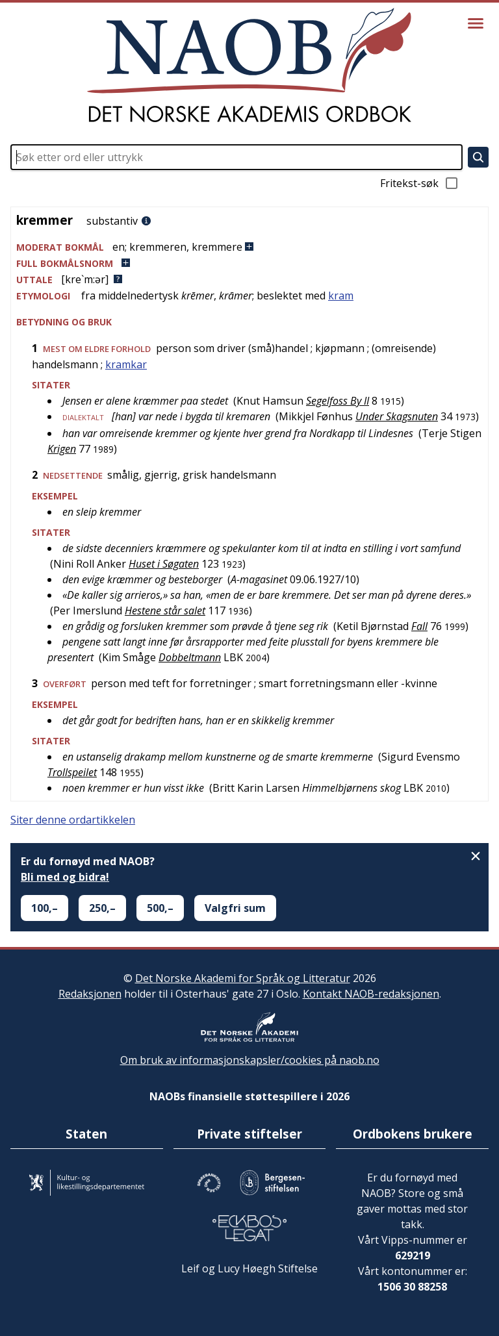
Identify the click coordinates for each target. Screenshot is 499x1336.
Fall (419, 626)
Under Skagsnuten (396, 416)
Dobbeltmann (190, 657)
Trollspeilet (72, 772)
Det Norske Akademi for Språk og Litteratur (242, 978)
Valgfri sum (235, 908)
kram (340, 295)
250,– (102, 908)
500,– (160, 908)
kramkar (126, 364)
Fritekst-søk (419, 183)
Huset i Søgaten (164, 564)
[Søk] (478, 157)
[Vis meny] (475, 23)
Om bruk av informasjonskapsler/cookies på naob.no (249, 1060)
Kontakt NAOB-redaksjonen (371, 994)
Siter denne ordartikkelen (72, 820)
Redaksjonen (90, 994)
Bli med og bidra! (65, 877)
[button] (249, 247)
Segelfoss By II (337, 401)
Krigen (61, 449)
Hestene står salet (165, 610)
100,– (44, 908)
